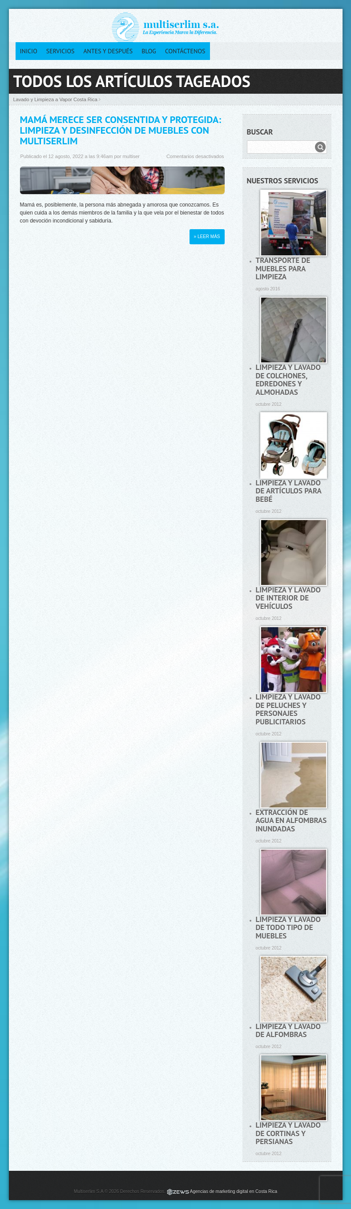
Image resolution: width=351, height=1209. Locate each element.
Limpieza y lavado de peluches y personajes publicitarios (288, 709)
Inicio (28, 51)
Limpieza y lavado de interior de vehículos (288, 598)
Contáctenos (185, 51)
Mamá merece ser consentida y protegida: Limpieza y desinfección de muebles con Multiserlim (121, 130)
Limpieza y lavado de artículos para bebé (289, 491)
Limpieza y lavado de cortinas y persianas (288, 1133)
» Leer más (207, 236)
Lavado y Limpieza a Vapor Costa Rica (55, 99)
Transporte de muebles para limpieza (283, 268)
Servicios (60, 51)
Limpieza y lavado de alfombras (288, 1031)
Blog (148, 51)
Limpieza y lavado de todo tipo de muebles (288, 928)
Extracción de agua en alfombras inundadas (291, 820)
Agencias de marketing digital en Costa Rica (233, 1191)
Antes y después (108, 51)
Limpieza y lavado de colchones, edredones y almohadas (288, 379)
